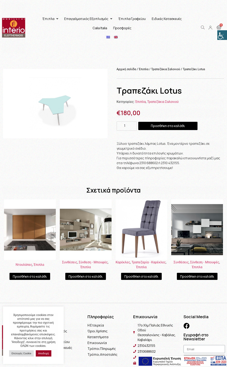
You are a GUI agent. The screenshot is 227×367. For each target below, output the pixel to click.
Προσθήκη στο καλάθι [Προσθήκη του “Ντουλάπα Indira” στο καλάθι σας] (30, 276)
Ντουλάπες (24, 265)
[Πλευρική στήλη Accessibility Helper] (222, 35)
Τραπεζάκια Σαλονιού (165, 69)
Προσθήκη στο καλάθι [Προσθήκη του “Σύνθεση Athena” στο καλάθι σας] (197, 276)
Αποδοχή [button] (43, 353)
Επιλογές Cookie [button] (21, 353)
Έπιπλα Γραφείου (132, 19)
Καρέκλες (123, 262)
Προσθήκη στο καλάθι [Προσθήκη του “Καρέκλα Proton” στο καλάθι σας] (141, 276)
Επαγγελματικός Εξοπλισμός (88, 19)
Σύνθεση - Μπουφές (93, 262)
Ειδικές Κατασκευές (167, 19)
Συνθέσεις (69, 262)
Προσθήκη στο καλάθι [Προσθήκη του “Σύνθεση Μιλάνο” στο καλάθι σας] (86, 276)
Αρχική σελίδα (126, 69)
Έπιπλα (50, 19)
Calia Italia (100, 28)
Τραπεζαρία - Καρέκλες (149, 262)
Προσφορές (122, 28)
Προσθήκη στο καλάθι (168, 126)
